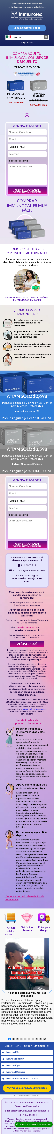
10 (45, 1039)
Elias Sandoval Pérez (27, 28)
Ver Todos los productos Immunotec (27, 1088)
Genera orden (27, 190)
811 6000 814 (29, 1114)
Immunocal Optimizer (13, 1072)
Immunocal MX (10, 1052)
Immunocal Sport (11, 1065)
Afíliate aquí (27, 643)
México (13, 37)
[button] (51, 990)
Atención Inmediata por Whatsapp (33, 1124)
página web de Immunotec (34, 709)
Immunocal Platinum (13, 1059)
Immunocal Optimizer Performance (20, 1078)
